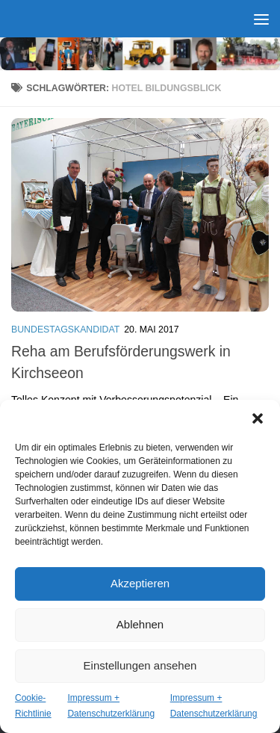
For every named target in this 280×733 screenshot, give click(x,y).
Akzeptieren (140, 583)
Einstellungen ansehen (140, 665)
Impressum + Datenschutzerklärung (111, 706)
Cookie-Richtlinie (33, 706)
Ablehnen (140, 624)
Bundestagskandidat (65, 329)
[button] (257, 418)
